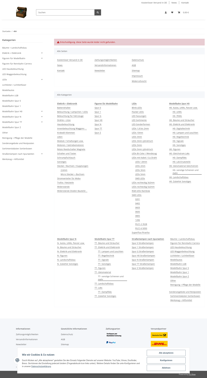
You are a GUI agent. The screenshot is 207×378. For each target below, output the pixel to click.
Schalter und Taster (66, 153)
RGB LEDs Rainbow (141, 191)
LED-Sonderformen (141, 124)
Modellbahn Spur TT (12, 122)
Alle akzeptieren (166, 353)
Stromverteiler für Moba (68, 178)
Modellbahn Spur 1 (179, 272)
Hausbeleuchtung (65, 124)
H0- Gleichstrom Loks (179, 153)
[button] (166, 12)
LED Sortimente (139, 120)
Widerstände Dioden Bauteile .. (72, 191)
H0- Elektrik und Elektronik (182, 124)
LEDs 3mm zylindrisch (142, 141)
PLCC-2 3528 (141, 224)
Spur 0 (98, 107)
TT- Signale (103, 259)
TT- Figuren (100, 268)
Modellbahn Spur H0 (12, 111)
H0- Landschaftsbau (178, 177)
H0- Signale (178, 141)
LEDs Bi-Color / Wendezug (144, 153)
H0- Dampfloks (180, 157)
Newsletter (100, 70)
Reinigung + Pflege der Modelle (185, 284)
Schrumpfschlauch (66, 157)
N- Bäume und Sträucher (69, 247)
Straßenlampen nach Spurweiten (18, 153)
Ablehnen (166, 368)
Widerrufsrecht (139, 81)
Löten (60, 136)
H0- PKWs (177, 116)
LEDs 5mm (137, 145)
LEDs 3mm (137, 136)
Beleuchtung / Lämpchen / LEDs (72, 111)
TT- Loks (98, 287)
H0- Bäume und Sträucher (181, 120)
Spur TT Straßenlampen (143, 264)
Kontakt (185, 2)
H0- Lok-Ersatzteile (181, 161)
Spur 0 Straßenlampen (143, 243)
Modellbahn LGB (178, 264)
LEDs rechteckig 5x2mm (143, 186)
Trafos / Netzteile (65, 182)
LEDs (4, 79)
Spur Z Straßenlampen (143, 268)
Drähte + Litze (64, 120)
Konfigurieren (166, 360)
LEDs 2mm (140, 166)
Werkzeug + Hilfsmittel (181, 300)
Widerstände (63, 186)
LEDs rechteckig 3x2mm (143, 182)
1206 (137, 220)
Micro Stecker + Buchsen (72, 174)
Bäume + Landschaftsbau (182, 239)
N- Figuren (62, 255)
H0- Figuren (174, 149)
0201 (137, 199)
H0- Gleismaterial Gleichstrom (183, 166)
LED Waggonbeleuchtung (182, 251)
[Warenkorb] (183, 12)
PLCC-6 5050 (141, 228)
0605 (137, 211)
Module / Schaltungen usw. (70, 141)
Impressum (137, 75)
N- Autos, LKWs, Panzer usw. (71, 243)
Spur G (98, 116)
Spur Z (98, 132)
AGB (134, 65)
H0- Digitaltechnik (181, 128)
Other (173, 280)
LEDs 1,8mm (141, 161)
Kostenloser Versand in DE (154, 2)
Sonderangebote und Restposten (185, 291)
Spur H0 (98, 120)
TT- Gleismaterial (103, 272)
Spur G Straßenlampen (143, 251)
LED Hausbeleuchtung (181, 247)
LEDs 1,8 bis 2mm (140, 128)
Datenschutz (138, 60)
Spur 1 (98, 111)
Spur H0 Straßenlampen (143, 255)
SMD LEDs (140, 178)
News (174, 2)
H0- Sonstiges (179, 145)
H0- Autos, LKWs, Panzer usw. (183, 107)
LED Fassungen (139, 116)
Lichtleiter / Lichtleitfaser (182, 255)
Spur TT (98, 128)
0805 (137, 215)
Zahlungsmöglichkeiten (106, 60)
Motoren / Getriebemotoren (70, 145)
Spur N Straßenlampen (143, 259)
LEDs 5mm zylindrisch (142, 149)
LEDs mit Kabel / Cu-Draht (144, 157)
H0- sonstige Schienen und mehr (186, 171)
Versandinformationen (105, 65)
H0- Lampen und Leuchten (185, 132)
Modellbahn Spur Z (179, 276)
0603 (137, 207)
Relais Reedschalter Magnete (71, 149)
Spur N (98, 124)
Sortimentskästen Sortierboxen (185, 296)
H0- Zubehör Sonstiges (180, 181)
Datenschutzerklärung (41, 366)
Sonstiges (61, 161)
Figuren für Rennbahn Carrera (185, 243)
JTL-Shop (192, 374)
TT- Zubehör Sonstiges (105, 296)
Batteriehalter (64, 107)
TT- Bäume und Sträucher (107, 243)
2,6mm (64, 170)
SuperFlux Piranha (141, 232)
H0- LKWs (177, 111)
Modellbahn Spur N (11, 116)
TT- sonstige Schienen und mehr (111, 278)
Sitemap (136, 70)
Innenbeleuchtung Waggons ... (72, 128)
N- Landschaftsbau (66, 259)
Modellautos (176, 259)
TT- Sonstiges (104, 264)
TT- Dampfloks (105, 291)
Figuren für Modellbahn (13, 58)
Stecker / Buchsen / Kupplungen (72, 166)
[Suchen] (65, 12)
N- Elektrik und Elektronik (69, 251)
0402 (137, 203)
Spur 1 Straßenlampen (143, 247)
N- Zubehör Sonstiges (67, 264)
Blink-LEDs (137, 107)
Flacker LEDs (138, 111)
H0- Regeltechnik (181, 136)
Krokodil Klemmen (66, 132)
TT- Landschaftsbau (104, 283)
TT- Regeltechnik (106, 255)
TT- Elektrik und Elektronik (107, 247)
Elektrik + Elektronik (11, 53)
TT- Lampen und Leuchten (110, 251)
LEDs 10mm (137, 132)
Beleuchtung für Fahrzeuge (70, 116)
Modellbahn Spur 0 (179, 268)
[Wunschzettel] (172, 12)
